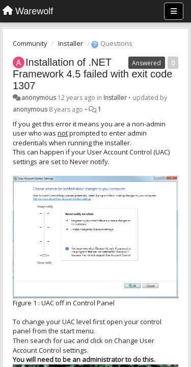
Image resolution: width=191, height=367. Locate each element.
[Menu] (173, 11)
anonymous (38, 97)
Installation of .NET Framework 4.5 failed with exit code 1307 (92, 74)
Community (30, 43)
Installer (70, 43)
